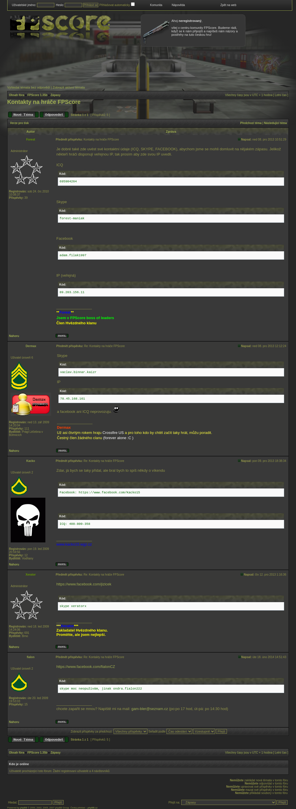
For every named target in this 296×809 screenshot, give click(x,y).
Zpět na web (228, 5)
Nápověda (178, 5)
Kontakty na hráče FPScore (44, 102)
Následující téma (275, 123)
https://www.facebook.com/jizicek (83, 584)
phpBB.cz (92, 807)
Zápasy (55, 95)
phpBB (23, 807)
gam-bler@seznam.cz (149, 709)
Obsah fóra (16, 95)
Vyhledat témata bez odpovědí (28, 87)
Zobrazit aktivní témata (69, 87)
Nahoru (14, 336)
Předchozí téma (251, 123)
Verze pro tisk (19, 123)
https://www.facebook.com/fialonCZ (85, 666)
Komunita (156, 5)
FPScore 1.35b (37, 95)
